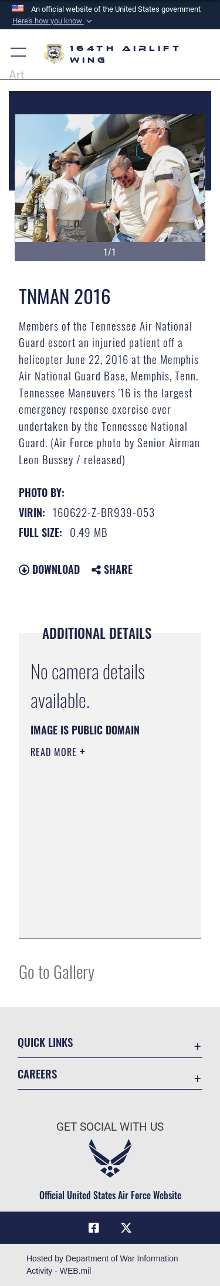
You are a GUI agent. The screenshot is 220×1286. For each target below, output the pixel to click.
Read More (55, 752)
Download (49, 569)
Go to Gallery (56, 971)
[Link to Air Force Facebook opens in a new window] (94, 1228)
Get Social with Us (110, 1127)
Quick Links (45, 1041)
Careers (37, 1073)
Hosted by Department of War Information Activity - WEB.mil (102, 1264)
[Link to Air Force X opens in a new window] (126, 1228)
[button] (53, 21)
